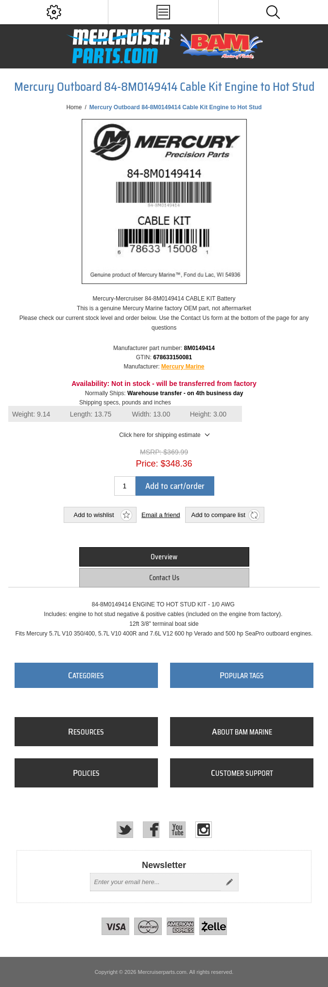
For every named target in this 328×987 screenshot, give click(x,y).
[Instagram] (203, 829)
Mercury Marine (183, 366)
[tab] (164, 557)
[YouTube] (177, 829)
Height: (208, 414)
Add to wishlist (94, 515)
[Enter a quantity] (125, 486)
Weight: (31, 414)
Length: (91, 414)
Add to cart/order (175, 486)
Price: (147, 463)
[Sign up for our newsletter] (155, 882)
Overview (164, 557)
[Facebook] (151, 829)
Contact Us (164, 577)
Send (229, 882)
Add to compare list (218, 515)
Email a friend (160, 515)
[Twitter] (125, 829)
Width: (151, 414)
